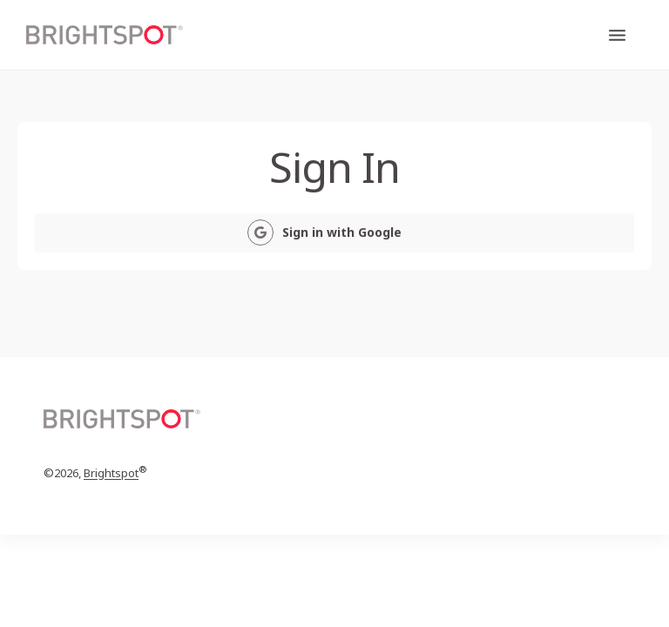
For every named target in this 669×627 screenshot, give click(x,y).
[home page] (104, 35)
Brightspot (111, 474)
